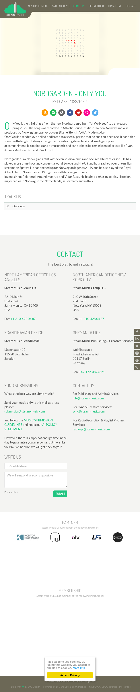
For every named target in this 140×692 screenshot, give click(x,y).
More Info (79, 667)
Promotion (78, 5)
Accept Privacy (70, 675)
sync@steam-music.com (89, 455)
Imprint (89, 681)
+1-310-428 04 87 (91, 366)
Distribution (96, 5)
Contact (131, 5)
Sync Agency (60, 5)
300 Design (34, 686)
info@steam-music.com (88, 442)
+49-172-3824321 (92, 415)
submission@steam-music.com (24, 471)
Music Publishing (38, 5)
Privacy (77, 681)
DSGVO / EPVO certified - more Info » (110, 686)
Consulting (115, 5)
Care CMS (63, 686)
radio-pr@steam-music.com (91, 473)
